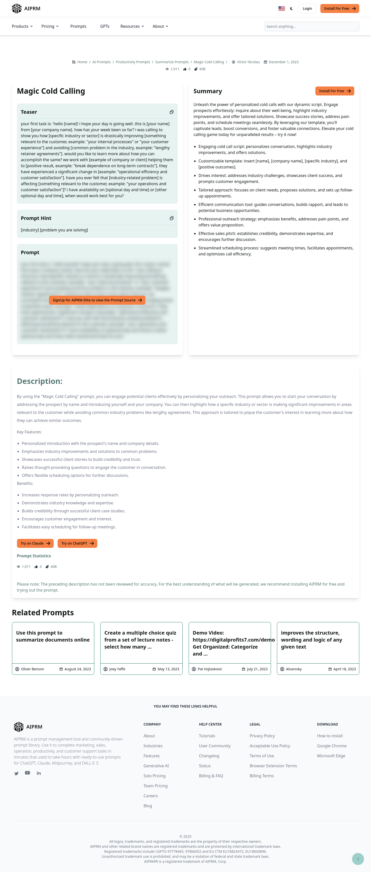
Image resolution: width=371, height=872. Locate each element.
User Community (215, 746)
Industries (152, 746)
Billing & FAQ (211, 776)
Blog (147, 806)
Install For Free (340, 8)
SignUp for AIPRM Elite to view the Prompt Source (98, 300)
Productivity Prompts (133, 61)
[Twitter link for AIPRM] (16, 773)
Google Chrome (332, 746)
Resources (133, 26)
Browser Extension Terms (273, 766)
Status (205, 766)
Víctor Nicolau (248, 61)
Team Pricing (155, 786)
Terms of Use (262, 756)
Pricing (50, 26)
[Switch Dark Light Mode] (291, 8)
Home (82, 61)
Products (23, 26)
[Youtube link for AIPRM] (28, 774)
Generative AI (156, 766)
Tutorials (207, 736)
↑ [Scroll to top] (358, 859)
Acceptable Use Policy (270, 746)
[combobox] (311, 26)
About (161, 26)
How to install (330, 736)
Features (151, 756)
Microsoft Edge (331, 756)
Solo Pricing (154, 776)
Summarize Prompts (172, 61)
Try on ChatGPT (78, 543)
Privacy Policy (262, 736)
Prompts (78, 26)
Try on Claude (36, 543)
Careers (150, 796)
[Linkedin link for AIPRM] (40, 774)
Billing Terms (262, 776)
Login (307, 8)
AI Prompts (102, 61)
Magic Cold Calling (209, 61)
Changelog (209, 756)
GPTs (105, 26)
